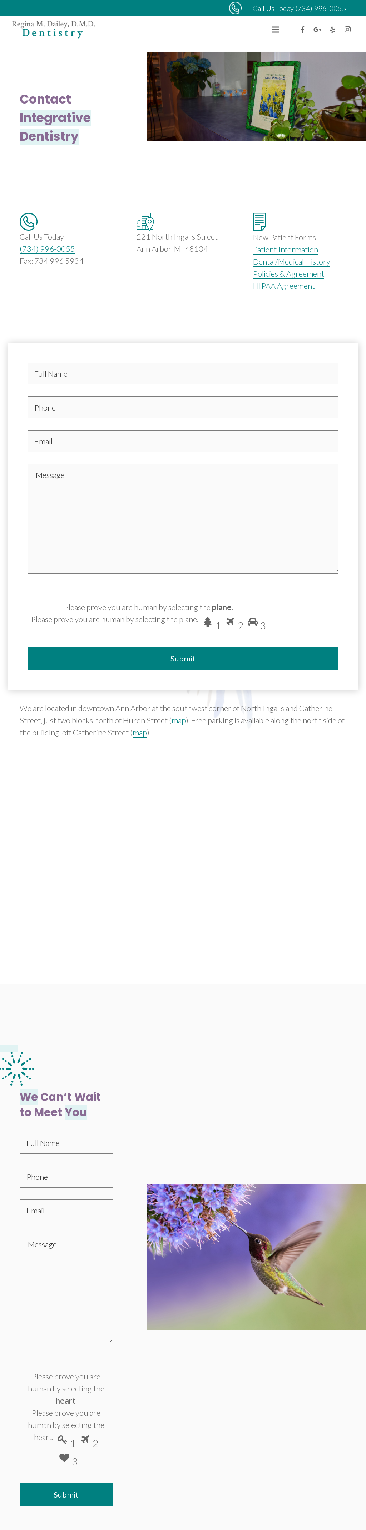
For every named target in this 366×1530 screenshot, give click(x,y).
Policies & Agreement (288, 273)
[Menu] (275, 30)
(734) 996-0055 (47, 248)
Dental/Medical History (291, 261)
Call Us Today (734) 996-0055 (299, 8)
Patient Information (285, 249)
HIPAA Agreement (284, 286)
